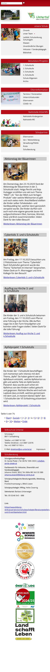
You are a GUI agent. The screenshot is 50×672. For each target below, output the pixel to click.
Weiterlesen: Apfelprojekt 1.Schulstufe (21, 405)
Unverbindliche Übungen (33, 46)
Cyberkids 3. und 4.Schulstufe (22, 235)
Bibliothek (27, 52)
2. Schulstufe (28, 68)
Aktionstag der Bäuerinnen (20, 159)
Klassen (26, 42)
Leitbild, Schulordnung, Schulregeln (32, 38)
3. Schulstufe (28, 71)
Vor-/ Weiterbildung (31, 139)
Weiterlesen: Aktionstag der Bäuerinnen (22, 223)
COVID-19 (27, 103)
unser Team (28, 33)
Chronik (26, 30)
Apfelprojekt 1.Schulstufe (19, 347)
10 (10, 421)
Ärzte (25, 146)
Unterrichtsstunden (31, 97)
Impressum (40, 449)
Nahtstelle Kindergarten (33, 116)
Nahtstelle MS (29, 119)
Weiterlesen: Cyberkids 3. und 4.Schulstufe (23, 277)
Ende (24, 421)
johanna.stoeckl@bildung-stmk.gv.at (19, 474)
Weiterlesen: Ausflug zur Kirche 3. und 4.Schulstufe (21, 335)
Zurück (16, 418)
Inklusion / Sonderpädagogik (34, 49)
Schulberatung (29, 149)
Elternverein (28, 100)
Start (8, 418)
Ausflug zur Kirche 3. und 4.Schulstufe (19, 289)
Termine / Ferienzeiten (32, 94)
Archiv (25, 81)
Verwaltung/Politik (31, 142)
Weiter (17, 421)
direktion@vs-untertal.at (21, 449)
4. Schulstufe (28, 74)
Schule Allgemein (30, 78)
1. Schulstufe (28, 65)
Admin (45, 2)
